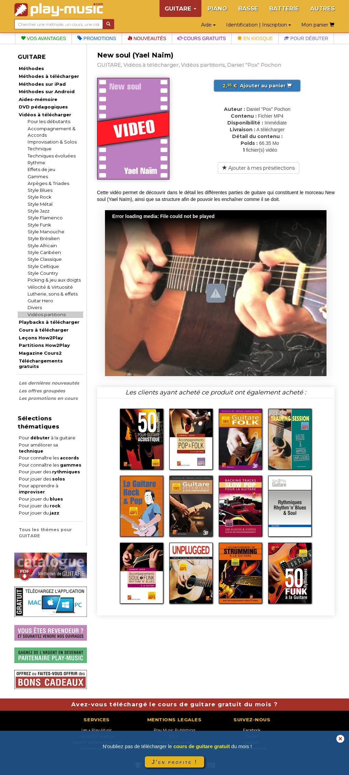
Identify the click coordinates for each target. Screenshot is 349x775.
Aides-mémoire (38, 99)
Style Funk (39, 225)
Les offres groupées (42, 390)
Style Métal (40, 204)
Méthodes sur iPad (42, 84)
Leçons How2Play (41, 337)
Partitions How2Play (44, 345)
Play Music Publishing (174, 730)
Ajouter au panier (257, 86)
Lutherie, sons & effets (53, 294)
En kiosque (255, 38)
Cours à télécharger (44, 330)
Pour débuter (306, 38)
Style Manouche (46, 231)
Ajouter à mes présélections (258, 168)
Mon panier (317, 25)
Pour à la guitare (47, 437)
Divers (35, 307)
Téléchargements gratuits (41, 363)
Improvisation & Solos (52, 142)
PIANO (217, 8)
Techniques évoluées (52, 155)
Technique (39, 148)
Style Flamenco (45, 217)
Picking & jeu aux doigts (54, 280)
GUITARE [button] (180, 8)
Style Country (43, 273)
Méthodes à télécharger (49, 76)
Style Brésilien (44, 238)
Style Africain (42, 245)
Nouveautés (146, 38)
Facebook (252, 730)
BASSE (248, 8)
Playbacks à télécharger (49, 322)
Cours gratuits (202, 38)
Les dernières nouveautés (49, 383)
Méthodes (31, 68)
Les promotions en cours (48, 398)
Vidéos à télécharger (45, 114)
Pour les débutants (49, 121)
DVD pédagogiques (43, 106)
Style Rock (39, 197)
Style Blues (40, 190)
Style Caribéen (44, 252)
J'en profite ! (174, 762)
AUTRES (322, 8)
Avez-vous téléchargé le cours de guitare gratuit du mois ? (174, 704)
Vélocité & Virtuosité (50, 287)
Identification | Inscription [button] (258, 25)
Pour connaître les (49, 457)
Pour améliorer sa (38, 448)
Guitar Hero (40, 300)
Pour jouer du (41, 499)
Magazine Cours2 (40, 353)
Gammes (38, 176)
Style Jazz (38, 211)
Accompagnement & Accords (52, 132)
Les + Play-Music (96, 730)
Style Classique (45, 259)
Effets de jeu (41, 169)
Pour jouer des (49, 471)
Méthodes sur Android (47, 91)
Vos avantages (43, 38)
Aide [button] (208, 25)
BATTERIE (284, 8)
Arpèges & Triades (48, 183)
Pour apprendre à (38, 488)
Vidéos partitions (47, 314)
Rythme (36, 162)
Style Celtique (43, 266)
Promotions (96, 38)
